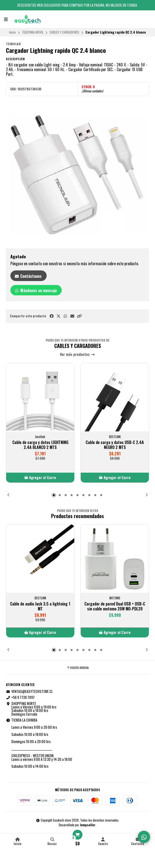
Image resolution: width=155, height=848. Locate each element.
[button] (79, 316)
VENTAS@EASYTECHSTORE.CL (29, 691)
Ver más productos (77, 354)
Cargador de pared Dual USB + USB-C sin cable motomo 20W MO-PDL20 (114, 606)
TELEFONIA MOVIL (32, 32)
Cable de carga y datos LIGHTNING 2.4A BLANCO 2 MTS (40, 445)
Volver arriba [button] (77, 667)
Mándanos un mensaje (35, 290)
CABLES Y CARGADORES (64, 32)
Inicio (12, 32)
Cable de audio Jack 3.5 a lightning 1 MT (40, 606)
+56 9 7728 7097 (20, 697)
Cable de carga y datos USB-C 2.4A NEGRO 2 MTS (115, 445)
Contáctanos (28, 276)
